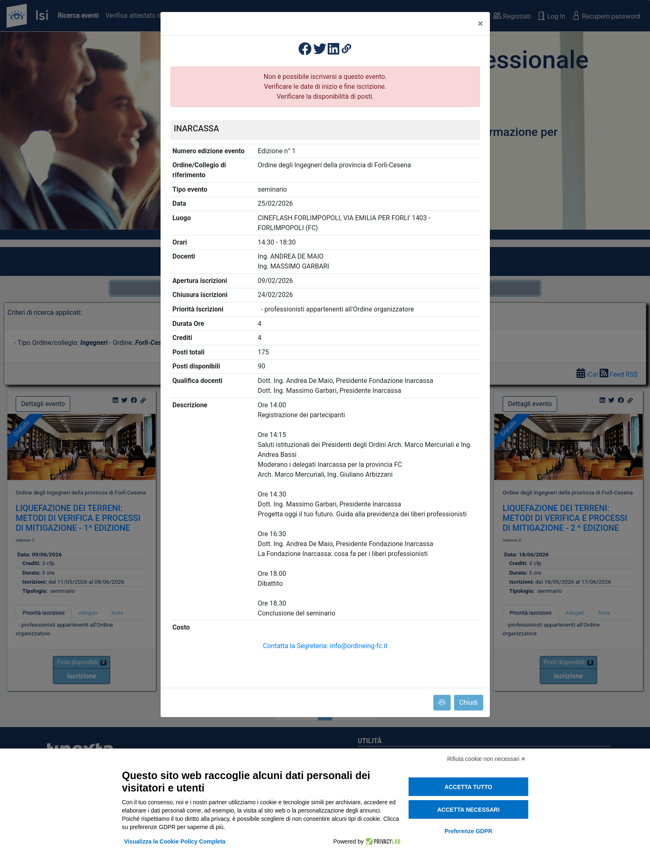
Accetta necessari (468, 809)
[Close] (480, 23)
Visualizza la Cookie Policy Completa (175, 841)
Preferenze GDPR (468, 831)
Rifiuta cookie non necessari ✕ (486, 759)
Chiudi (468, 702)
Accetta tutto (468, 787)
